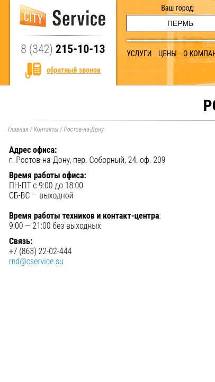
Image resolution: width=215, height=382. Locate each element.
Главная (18, 129)
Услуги (139, 53)
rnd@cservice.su (36, 261)
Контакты (45, 129)
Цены (167, 53)
